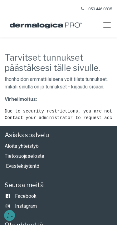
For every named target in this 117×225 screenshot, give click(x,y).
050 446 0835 (100, 9)
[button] (9, 215)
